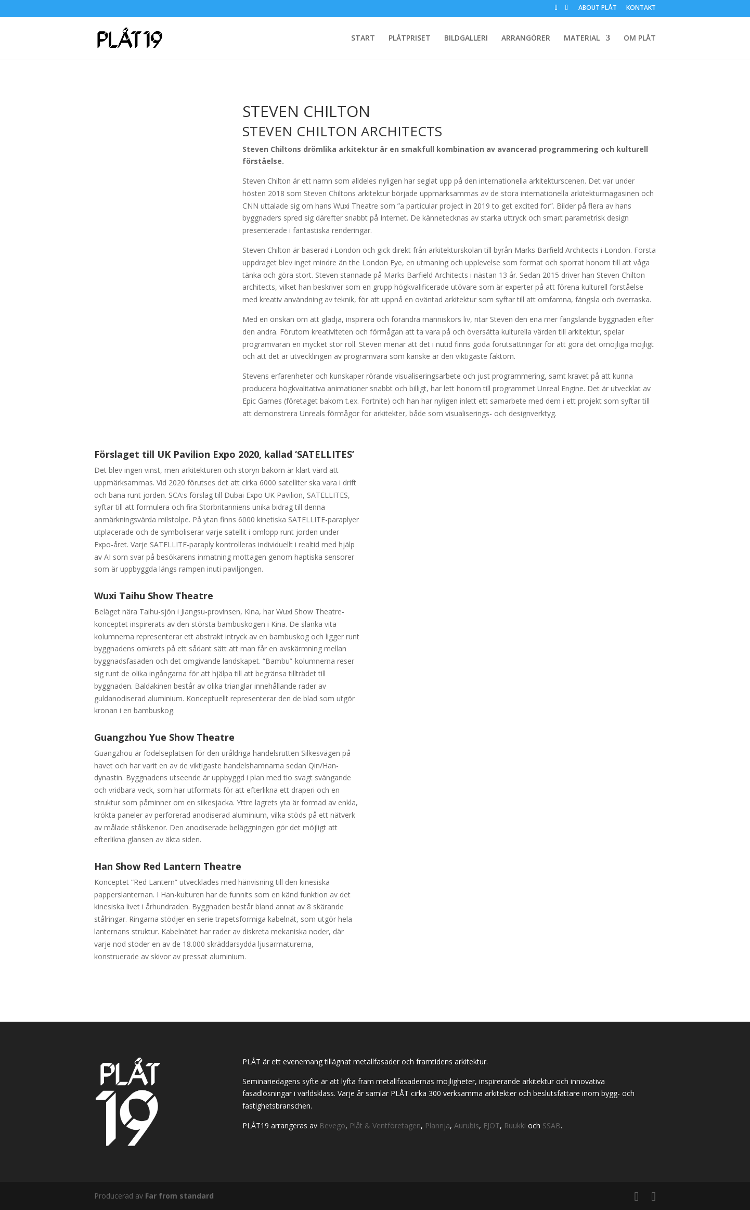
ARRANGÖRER (525, 38)
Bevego (332, 1125)
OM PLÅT (640, 38)
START (363, 38)
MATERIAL (582, 38)
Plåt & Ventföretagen (385, 1125)
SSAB (551, 1125)
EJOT (491, 1125)
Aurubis (466, 1125)
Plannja (437, 1125)
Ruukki (515, 1125)
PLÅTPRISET (410, 38)
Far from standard (179, 1196)
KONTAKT (641, 8)
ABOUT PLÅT (597, 8)
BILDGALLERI (466, 38)
